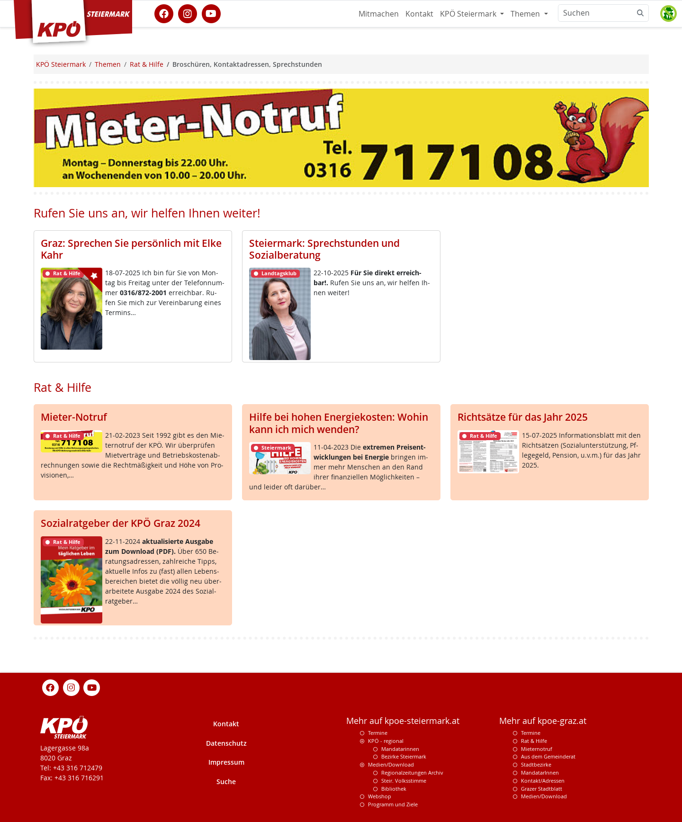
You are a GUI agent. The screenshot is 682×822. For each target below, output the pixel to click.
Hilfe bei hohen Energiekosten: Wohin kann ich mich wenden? (338, 422)
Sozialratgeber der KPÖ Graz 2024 (120, 523)
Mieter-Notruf (74, 417)
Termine (377, 732)
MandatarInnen (540, 772)
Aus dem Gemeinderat (548, 756)
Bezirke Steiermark (403, 756)
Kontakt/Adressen (543, 780)
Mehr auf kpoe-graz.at (542, 720)
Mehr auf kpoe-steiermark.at (402, 720)
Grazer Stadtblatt (541, 788)
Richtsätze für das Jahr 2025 (523, 417)
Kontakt (419, 14)
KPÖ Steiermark (469, 14)
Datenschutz (226, 743)
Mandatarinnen (400, 748)
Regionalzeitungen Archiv (412, 772)
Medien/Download (391, 764)
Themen (526, 14)
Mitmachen (379, 14)
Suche (226, 781)
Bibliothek (393, 788)
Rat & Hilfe (534, 740)
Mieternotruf (536, 748)
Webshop (379, 796)
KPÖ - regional (386, 740)
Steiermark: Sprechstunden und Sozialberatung (324, 249)
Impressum (226, 762)
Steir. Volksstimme (403, 780)
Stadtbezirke (536, 764)
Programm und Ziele (393, 804)
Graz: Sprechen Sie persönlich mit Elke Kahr (131, 249)
